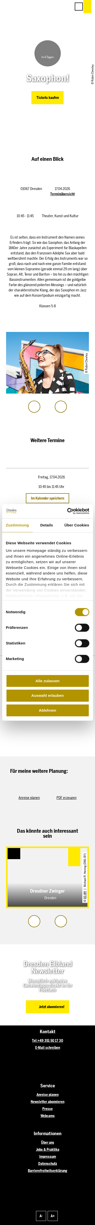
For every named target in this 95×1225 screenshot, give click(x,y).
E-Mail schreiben (47, 1048)
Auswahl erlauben (47, 696)
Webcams (48, 1116)
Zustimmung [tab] (17, 525)
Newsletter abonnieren (47, 1102)
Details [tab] (46, 525)
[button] (45, 6)
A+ (53, 1216)
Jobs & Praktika (47, 1149)
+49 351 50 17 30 (50, 1041)
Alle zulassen (47, 681)
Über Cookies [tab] (76, 525)
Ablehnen (47, 710)
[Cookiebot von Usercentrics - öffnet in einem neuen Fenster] (67, 511)
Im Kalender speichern (47, 498)
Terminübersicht (62, 194)
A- (41, 1216)
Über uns (47, 1142)
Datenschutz (47, 1164)
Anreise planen (47, 1095)
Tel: (34, 1041)
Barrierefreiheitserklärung (47, 1171)
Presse (47, 1109)
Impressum (47, 1157)
